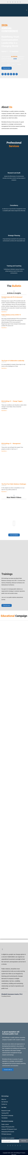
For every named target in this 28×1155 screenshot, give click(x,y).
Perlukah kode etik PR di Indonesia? (11, 297)
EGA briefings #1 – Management (11, 443)
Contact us (4, 1104)
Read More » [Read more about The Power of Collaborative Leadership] (4, 368)
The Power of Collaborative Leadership (12, 360)
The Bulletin (4, 1118)
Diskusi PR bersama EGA (7, 1127)
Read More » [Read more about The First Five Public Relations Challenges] (4, 491)
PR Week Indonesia (6, 1134)
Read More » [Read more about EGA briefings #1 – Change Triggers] (4, 410)
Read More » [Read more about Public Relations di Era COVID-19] (4, 327)
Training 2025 (5, 1113)
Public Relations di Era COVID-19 (11, 315)
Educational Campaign (7, 1115)
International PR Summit (7, 1131)
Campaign (14, 615)
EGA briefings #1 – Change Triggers (11, 401)
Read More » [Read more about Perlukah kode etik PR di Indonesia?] (4, 311)
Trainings (7, 574)
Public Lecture (5, 1124)
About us (3, 1099)
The (14, 286)
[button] (26, 10)
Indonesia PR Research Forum (9, 1129)
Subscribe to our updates (8, 1138)
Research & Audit (5, 1110)
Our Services (4, 1101)
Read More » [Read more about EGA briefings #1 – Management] (4, 451)
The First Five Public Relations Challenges (13, 484)
